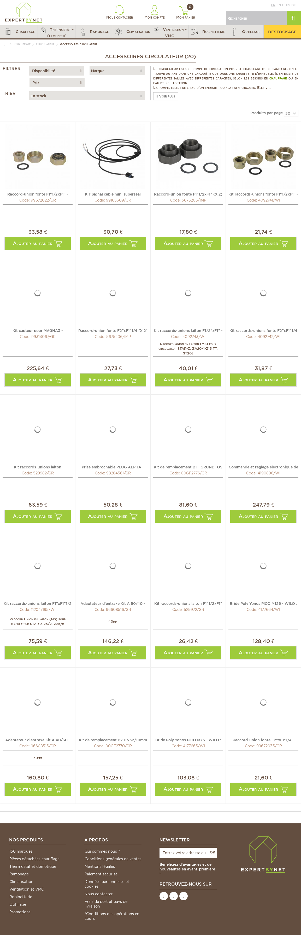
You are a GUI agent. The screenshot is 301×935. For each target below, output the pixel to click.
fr (273, 5)
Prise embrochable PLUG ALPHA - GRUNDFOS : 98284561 (113, 467)
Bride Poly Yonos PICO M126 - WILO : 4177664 (263, 603)
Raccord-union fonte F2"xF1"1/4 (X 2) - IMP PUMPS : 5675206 (112, 330)
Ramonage (19, 874)
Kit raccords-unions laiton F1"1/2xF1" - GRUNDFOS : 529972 (188, 603)
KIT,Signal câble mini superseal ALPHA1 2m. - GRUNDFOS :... (113, 194)
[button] (19, 31)
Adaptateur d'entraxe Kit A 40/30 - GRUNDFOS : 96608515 (37, 740)
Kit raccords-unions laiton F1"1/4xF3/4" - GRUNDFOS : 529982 (37, 467)
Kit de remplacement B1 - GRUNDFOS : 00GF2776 (188, 467)
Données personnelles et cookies (107, 884)
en (278, 5)
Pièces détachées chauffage (34, 859)
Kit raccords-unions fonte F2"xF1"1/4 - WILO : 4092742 (263, 330)
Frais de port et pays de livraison (106, 903)
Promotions (20, 912)
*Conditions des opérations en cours (112, 916)
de (293, 5)
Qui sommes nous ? (102, 851)
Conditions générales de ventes (113, 859)
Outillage (17, 904)
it (283, 5)
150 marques (20, 851)
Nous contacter (119, 12)
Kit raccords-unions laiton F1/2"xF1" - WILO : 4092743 (188, 330)
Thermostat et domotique (32, 866)
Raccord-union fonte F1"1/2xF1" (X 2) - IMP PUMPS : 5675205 (188, 194)
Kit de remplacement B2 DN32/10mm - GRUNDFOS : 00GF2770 (113, 740)
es (288, 5)
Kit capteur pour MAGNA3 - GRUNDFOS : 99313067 (38, 330)
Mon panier (185, 12)
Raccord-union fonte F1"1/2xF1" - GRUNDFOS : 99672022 (37, 194)
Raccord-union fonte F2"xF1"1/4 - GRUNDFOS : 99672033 (263, 740)
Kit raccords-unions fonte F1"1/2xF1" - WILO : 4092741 (263, 194)
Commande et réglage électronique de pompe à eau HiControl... (263, 467)
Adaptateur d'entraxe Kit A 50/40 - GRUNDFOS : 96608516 (112, 603)
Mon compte (154, 12)
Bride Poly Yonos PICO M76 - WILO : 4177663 (188, 740)
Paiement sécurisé (101, 874)
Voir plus (166, 96)
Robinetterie (20, 897)
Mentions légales (100, 866)
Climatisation (21, 882)
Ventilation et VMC (26, 889)
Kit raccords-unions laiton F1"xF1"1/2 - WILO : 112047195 (38, 603)
